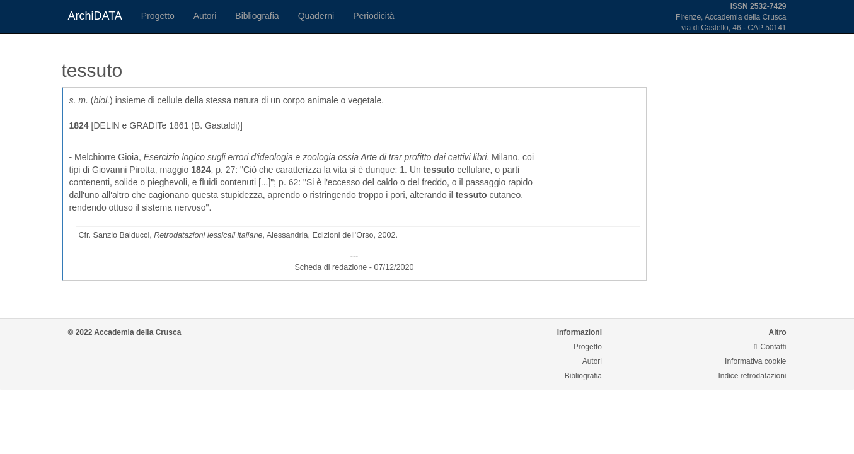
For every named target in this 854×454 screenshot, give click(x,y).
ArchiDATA (95, 15)
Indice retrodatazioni (752, 375)
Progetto (158, 16)
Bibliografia (257, 16)
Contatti (770, 346)
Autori (205, 16)
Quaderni (316, 16)
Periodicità (373, 16)
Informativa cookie (755, 361)
